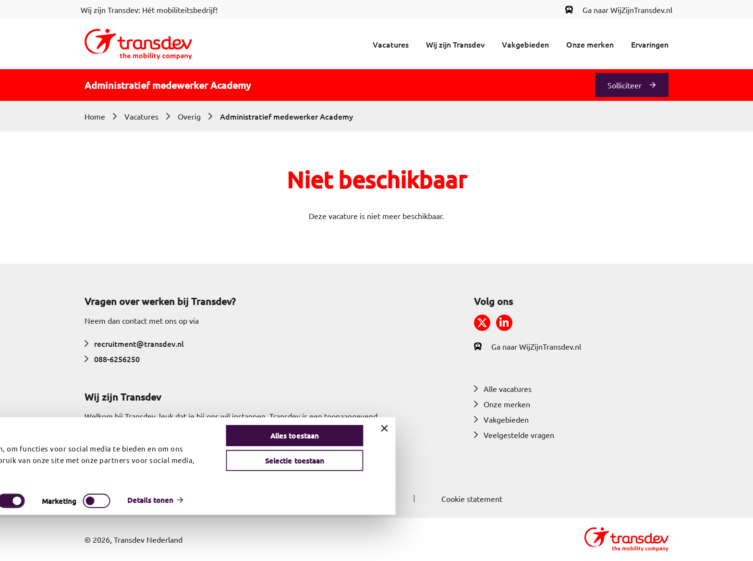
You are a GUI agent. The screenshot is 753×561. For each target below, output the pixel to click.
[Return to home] (138, 44)
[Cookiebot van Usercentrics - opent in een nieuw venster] (58, 546)
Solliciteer (624, 85)
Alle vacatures (503, 388)
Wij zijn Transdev (455, 44)
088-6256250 (112, 359)
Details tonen (508, 546)
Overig (189, 116)
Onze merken (590, 44)
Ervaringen (649, 44)
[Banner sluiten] (742, 474)
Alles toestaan (652, 482)
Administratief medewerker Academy (286, 116)
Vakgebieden (525, 44)
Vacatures (391, 44)
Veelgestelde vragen (514, 434)
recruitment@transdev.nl (134, 343)
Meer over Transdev (126, 462)
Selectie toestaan (652, 507)
